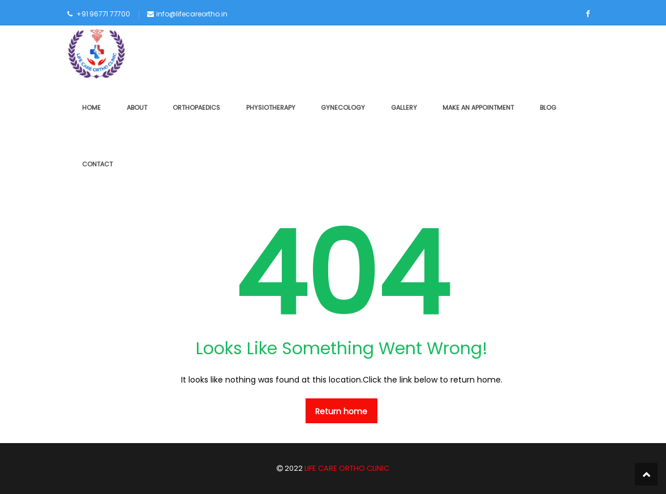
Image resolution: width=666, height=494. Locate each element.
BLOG (548, 107)
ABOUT (137, 107)
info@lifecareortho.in (191, 14)
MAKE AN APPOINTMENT (478, 107)
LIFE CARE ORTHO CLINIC (346, 468)
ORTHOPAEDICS (196, 107)
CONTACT (97, 164)
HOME (91, 107)
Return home (341, 411)
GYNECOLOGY (343, 107)
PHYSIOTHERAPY (270, 107)
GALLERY (404, 107)
